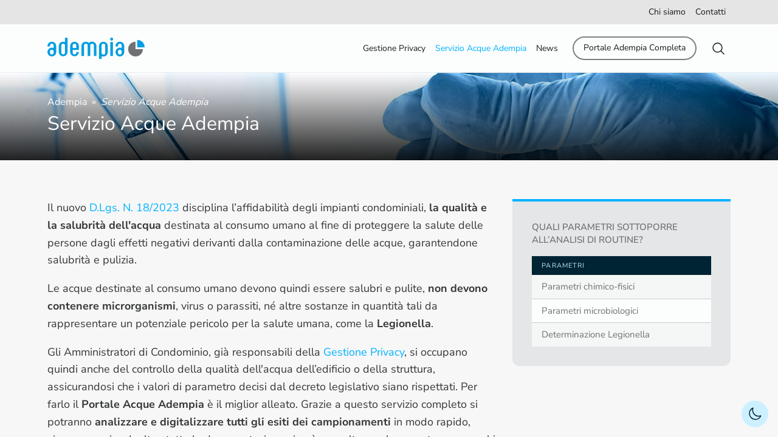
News (547, 48)
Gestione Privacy (394, 48)
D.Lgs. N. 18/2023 (134, 207)
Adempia (68, 102)
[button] (718, 48)
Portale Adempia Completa (635, 47)
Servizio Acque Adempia (480, 48)
